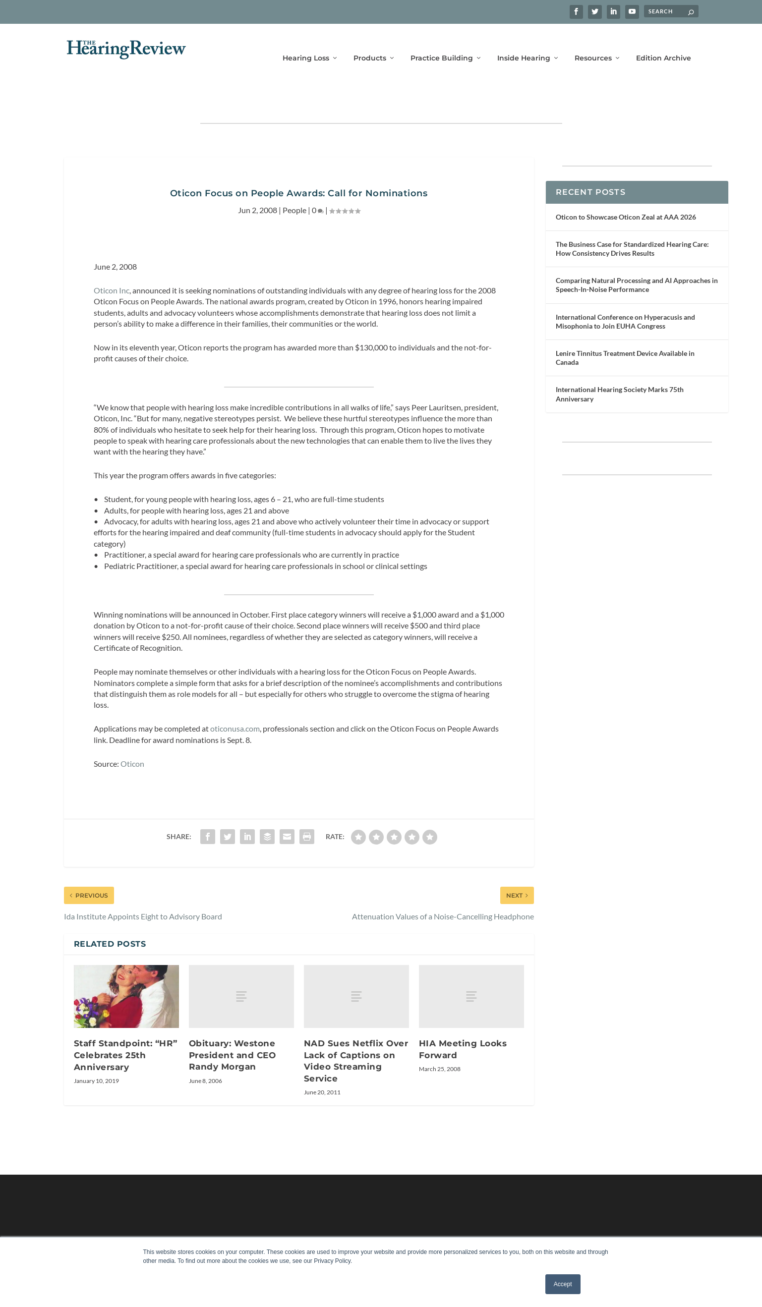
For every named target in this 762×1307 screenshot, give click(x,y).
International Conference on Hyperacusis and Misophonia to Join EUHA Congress (625, 290)
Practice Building (441, 43)
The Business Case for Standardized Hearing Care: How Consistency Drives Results (632, 218)
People (294, 179)
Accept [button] (563, 1284)
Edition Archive (663, 43)
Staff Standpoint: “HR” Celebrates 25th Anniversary (125, 1024)
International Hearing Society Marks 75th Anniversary (620, 363)
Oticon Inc (111, 259)
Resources (593, 43)
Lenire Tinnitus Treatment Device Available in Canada (625, 327)
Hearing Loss (306, 43)
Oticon (132, 733)
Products (369, 43)
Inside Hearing (523, 43)
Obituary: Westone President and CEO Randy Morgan (232, 1024)
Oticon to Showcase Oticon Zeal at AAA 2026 (626, 186)
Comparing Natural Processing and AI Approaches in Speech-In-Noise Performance (637, 254)
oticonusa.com (235, 697)
